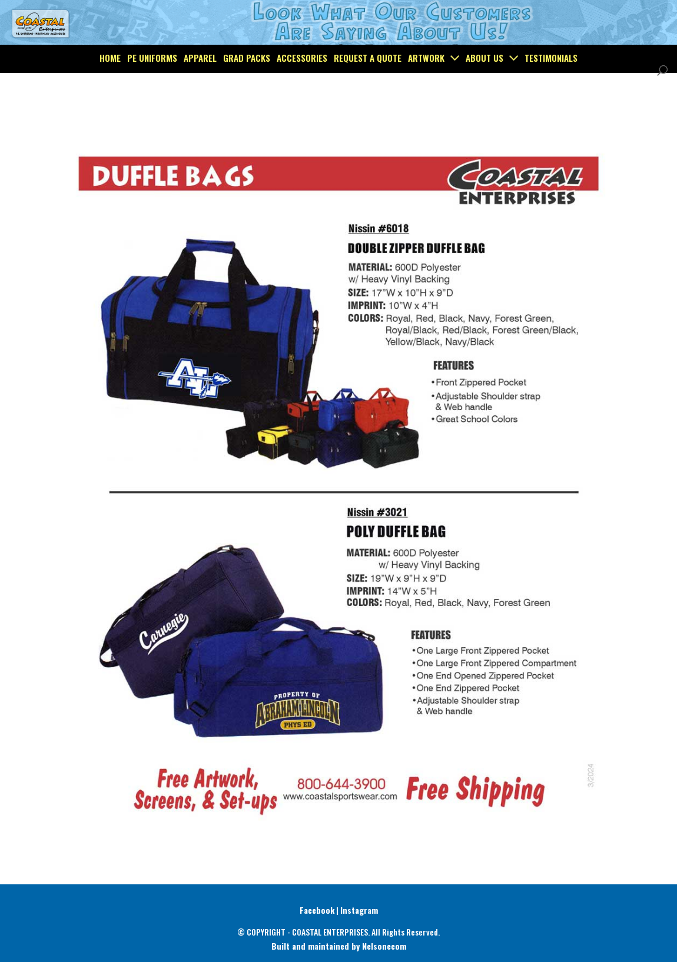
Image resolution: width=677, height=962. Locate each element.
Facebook (317, 910)
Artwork (426, 84)
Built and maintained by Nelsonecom (338, 946)
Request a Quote (367, 84)
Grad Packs (246, 84)
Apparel (200, 84)
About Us (484, 84)
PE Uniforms (152, 84)
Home (110, 84)
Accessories (302, 84)
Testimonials (551, 84)
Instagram (359, 910)
